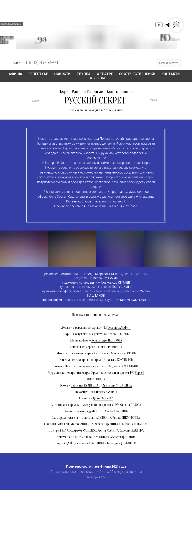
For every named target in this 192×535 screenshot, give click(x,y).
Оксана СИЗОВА (130, 405)
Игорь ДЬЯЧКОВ (118, 334)
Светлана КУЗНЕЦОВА (85, 385)
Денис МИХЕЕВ (103, 398)
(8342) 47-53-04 (42, 62)
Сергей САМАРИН (119, 328)
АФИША (15, 74)
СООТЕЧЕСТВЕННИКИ (137, 74)
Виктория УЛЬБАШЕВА (117, 385)
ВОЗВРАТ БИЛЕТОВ (168, 63)
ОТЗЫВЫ (97, 78)
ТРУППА (84, 74)
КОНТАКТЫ (171, 74)
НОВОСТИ (62, 74)
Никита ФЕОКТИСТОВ (118, 360)
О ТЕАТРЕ (105, 74)
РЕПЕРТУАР (38, 74)
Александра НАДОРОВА (106, 340)
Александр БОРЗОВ (123, 353)
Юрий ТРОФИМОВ (110, 347)
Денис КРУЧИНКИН (125, 366)
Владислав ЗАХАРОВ (104, 392)
